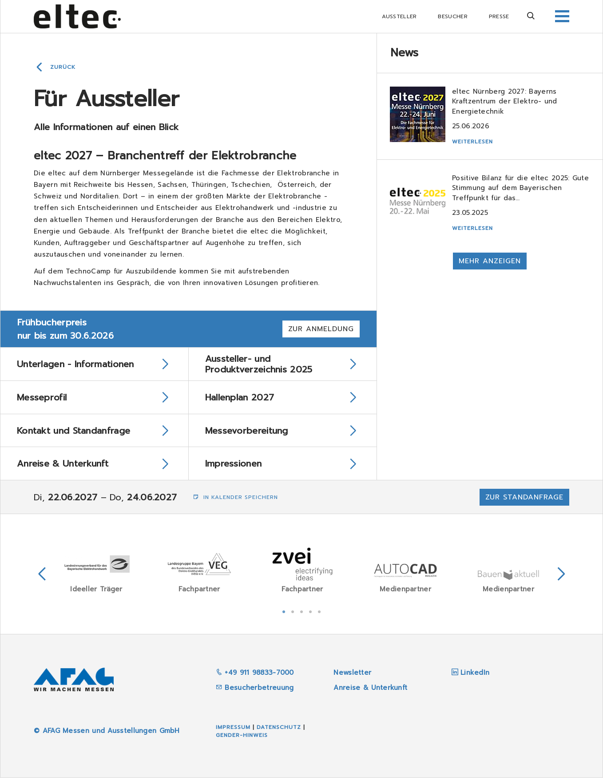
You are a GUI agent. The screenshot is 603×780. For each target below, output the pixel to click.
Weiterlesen (472, 142)
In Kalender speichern (235, 499)
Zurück (62, 67)
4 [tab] (310, 613)
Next (561, 576)
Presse (499, 16)
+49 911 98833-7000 (255, 675)
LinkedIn (474, 675)
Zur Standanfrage (524, 499)
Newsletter (352, 675)
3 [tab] (301, 613)
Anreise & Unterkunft (370, 690)
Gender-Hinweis (242, 737)
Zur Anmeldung (321, 329)
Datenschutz (279, 729)
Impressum (233, 729)
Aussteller (399, 16)
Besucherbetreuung (255, 690)
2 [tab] (292, 613)
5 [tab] (319, 613)
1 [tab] (283, 613)
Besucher (452, 16)
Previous (42, 576)
